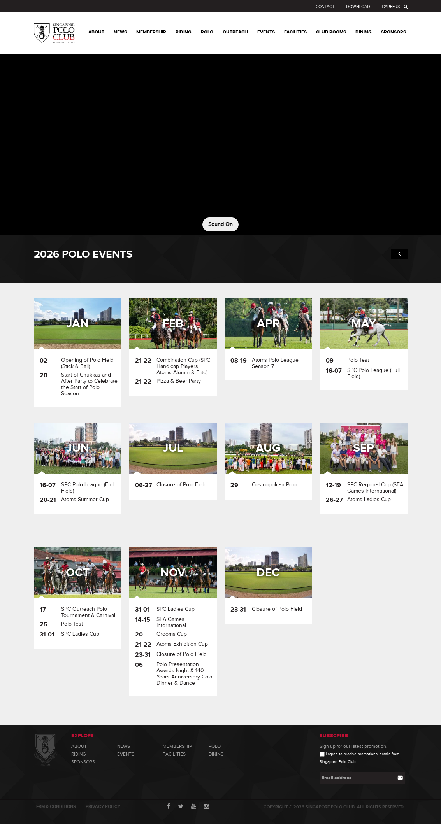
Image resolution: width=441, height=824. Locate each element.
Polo (215, 746)
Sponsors (83, 761)
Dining (216, 754)
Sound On (220, 224)
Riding (78, 754)
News (123, 746)
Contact (325, 6)
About (79, 746)
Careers (391, 6)
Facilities (174, 754)
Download (358, 6)
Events (125, 754)
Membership (177, 746)
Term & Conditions (55, 806)
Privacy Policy (103, 806)
